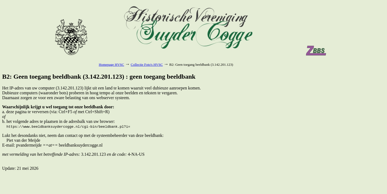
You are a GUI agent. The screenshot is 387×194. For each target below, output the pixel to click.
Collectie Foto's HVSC (147, 65)
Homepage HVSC (111, 65)
